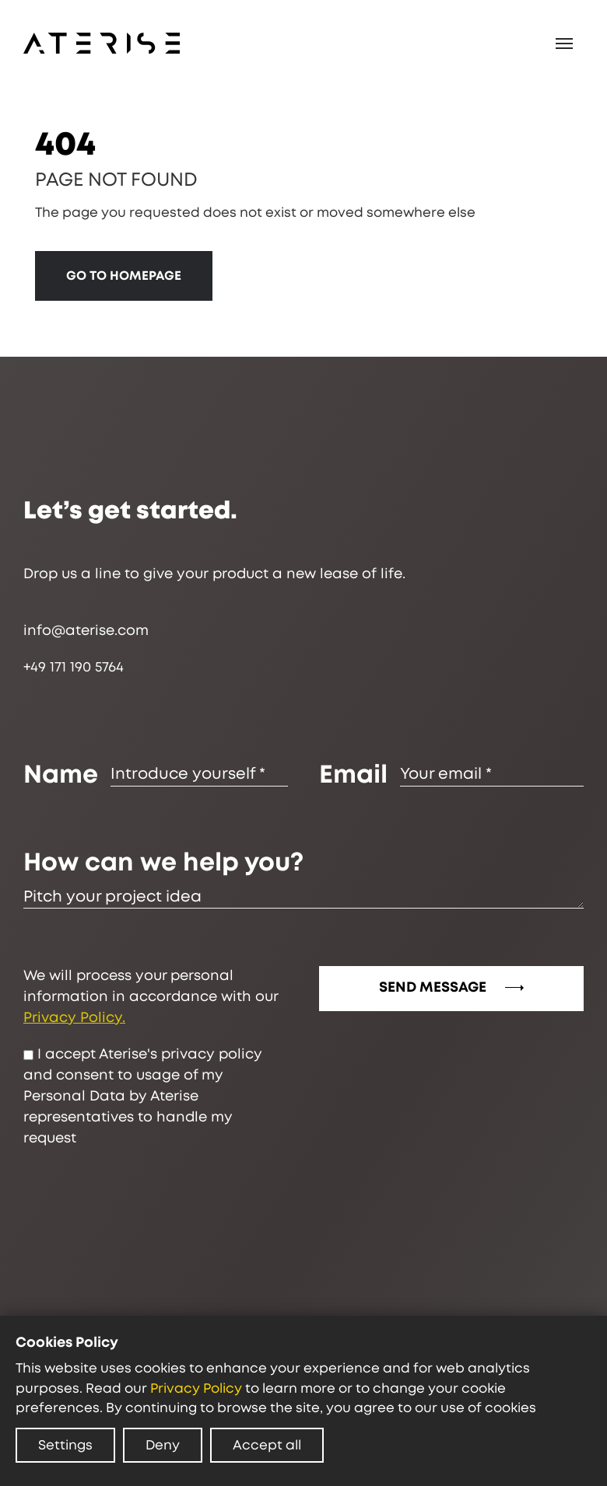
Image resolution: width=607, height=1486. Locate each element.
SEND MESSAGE (451, 988)
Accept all (267, 1445)
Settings (65, 1445)
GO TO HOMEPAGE (123, 276)
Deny (163, 1445)
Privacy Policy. (74, 1018)
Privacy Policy (196, 1388)
